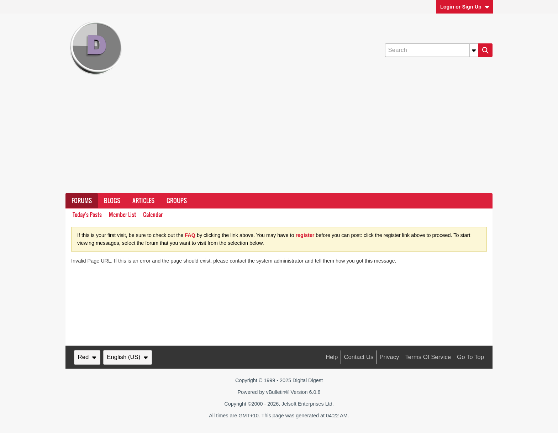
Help (332, 357)
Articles (143, 200)
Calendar (153, 215)
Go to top (470, 357)
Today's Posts (87, 215)
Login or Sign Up (464, 7)
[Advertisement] (279, 140)
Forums (82, 200)
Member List (122, 215)
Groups (177, 200)
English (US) (127, 357)
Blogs (112, 200)
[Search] (431, 50)
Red (87, 357)
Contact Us (358, 357)
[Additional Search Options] (474, 50)
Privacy (389, 357)
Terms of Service (428, 357)
